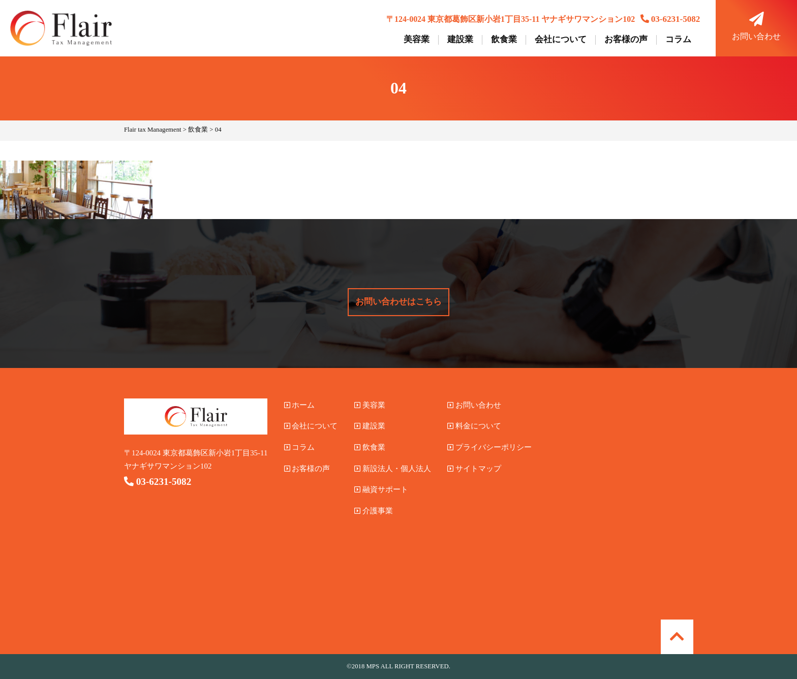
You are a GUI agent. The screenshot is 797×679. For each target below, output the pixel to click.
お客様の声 (626, 39)
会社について (561, 39)
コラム (678, 39)
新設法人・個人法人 (392, 469)
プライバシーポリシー (489, 447)
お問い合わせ (756, 26)
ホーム (299, 405)
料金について (474, 426)
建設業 (460, 39)
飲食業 (504, 39)
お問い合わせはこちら (398, 301)
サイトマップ (474, 469)
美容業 (417, 39)
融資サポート (381, 489)
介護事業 (373, 511)
